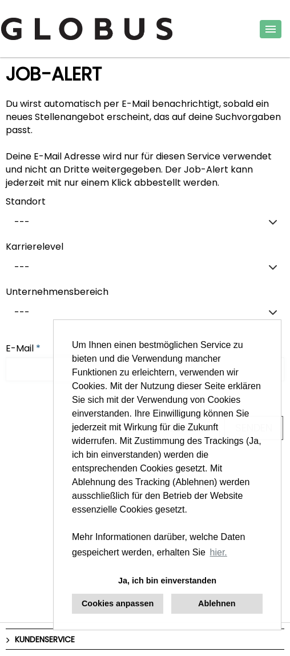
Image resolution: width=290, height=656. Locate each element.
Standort (26, 201)
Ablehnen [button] (217, 603)
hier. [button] (218, 552)
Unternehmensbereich (57, 291)
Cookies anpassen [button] (118, 603)
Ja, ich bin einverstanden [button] (167, 580)
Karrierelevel (34, 246)
